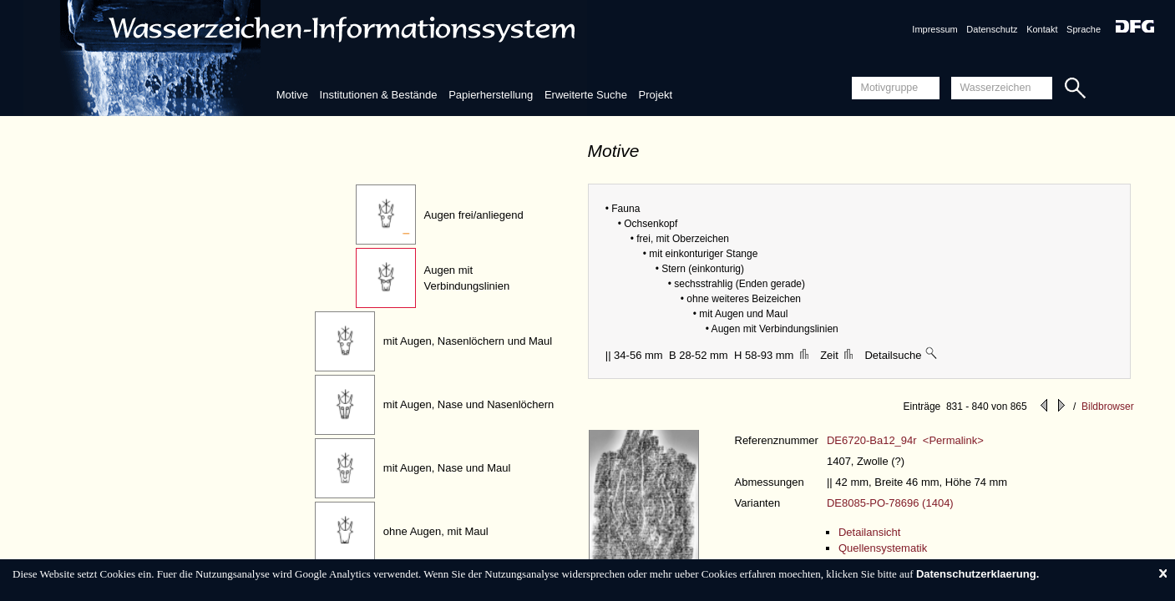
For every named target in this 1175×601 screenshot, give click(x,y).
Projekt (655, 94)
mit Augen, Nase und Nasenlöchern (469, 404)
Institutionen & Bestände (379, 94)
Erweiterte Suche (585, 94)
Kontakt (1041, 29)
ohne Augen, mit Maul (436, 531)
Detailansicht (869, 532)
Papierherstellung (490, 94)
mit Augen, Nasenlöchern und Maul (467, 341)
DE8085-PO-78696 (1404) (890, 503)
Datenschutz (991, 29)
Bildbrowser (1107, 406)
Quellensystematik (882, 548)
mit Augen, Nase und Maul (446, 468)
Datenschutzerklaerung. (977, 574)
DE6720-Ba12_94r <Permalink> (905, 440)
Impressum (934, 29)
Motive (292, 94)
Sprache (1083, 29)
